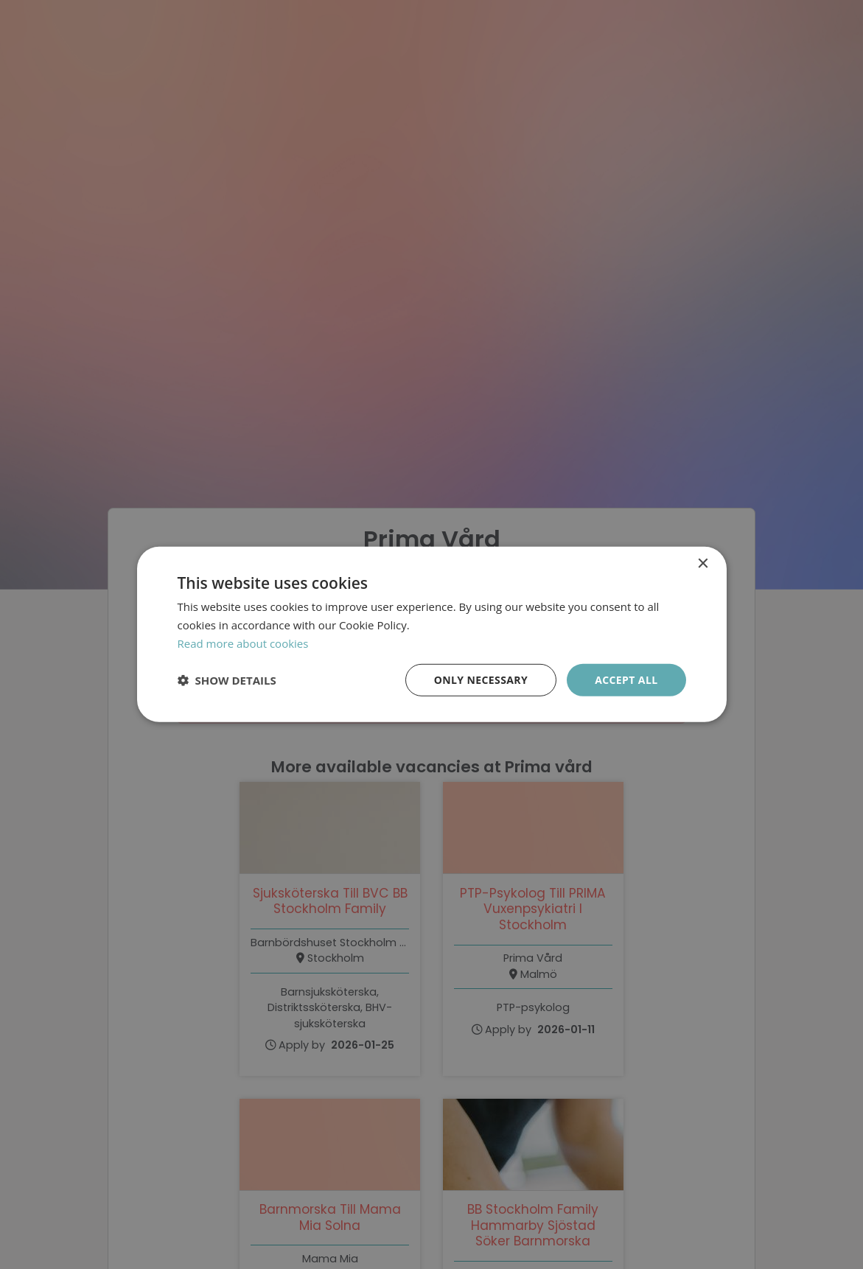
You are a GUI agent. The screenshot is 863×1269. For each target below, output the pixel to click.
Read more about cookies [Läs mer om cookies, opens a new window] (243, 643)
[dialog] (431, 634)
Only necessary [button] (481, 679)
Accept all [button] (626, 679)
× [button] (702, 564)
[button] (227, 680)
